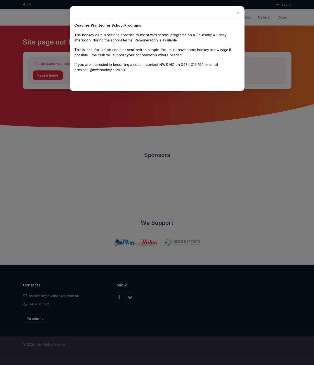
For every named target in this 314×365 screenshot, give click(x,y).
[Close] (233, 14)
